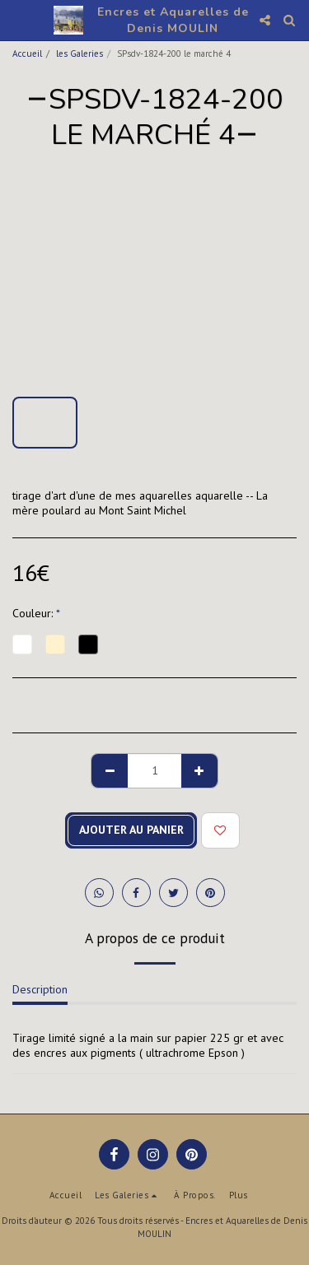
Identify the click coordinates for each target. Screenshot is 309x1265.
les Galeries (79, 53)
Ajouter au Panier (131, 829)
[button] (18, 19)
